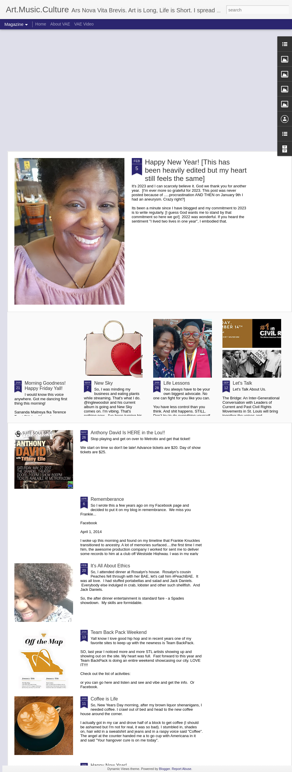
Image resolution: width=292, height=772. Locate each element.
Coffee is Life (104, 698)
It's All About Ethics (110, 565)
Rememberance (107, 499)
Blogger (164, 769)
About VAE (60, 24)
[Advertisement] (55, 90)
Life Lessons (176, 383)
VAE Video (84, 24)
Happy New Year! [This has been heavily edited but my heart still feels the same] (196, 170)
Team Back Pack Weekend (119, 632)
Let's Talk (242, 383)
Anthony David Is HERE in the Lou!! (128, 432)
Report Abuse (181, 769)
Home (40, 24)
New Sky (103, 383)
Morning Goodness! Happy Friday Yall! (45, 386)
